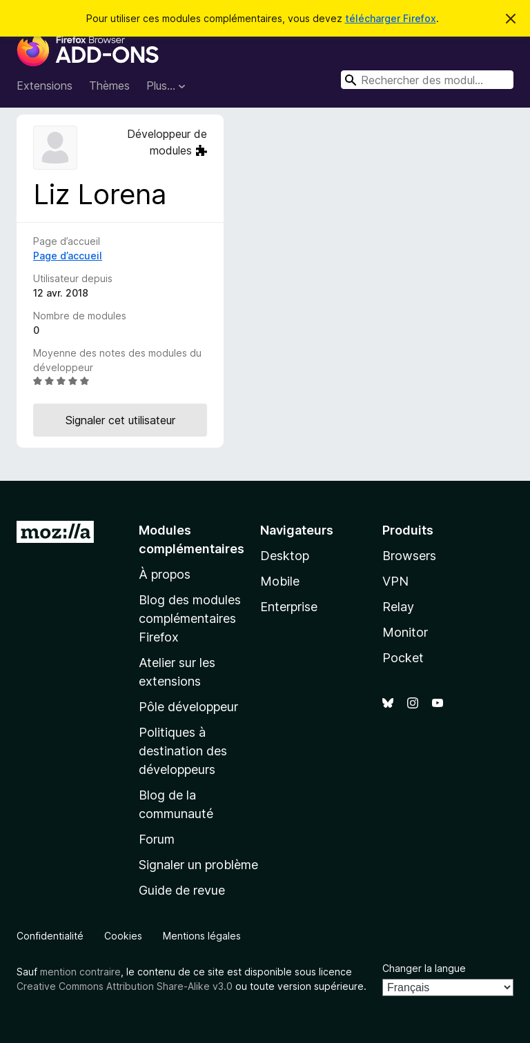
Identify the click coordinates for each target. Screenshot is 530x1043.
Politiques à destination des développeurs (183, 751)
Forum (157, 839)
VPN (395, 581)
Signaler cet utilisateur (120, 420)
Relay (398, 606)
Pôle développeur (188, 706)
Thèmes (109, 85)
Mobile (280, 581)
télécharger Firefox (390, 18)
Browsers (409, 555)
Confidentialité (50, 936)
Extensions (44, 85)
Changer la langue (424, 968)
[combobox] (427, 79)
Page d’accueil (67, 255)
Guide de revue (182, 890)
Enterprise (288, 606)
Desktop (284, 555)
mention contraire (80, 971)
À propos (164, 574)
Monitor (405, 632)
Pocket (403, 657)
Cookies (123, 936)
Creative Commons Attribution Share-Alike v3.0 (125, 986)
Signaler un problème (198, 864)
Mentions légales (202, 936)
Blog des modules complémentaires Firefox (190, 618)
